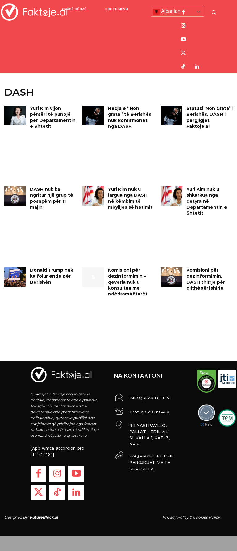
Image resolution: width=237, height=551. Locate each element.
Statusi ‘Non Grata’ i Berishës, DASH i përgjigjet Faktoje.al (207, 113)
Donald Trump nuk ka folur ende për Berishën (52, 274)
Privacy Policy (175, 517)
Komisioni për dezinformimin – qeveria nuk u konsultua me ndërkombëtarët (125, 280)
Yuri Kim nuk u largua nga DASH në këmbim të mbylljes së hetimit (130, 194)
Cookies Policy (206, 517)
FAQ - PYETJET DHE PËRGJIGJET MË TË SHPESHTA (146, 448)
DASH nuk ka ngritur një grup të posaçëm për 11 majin (51, 194)
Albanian (167, 11)
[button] (214, 12)
